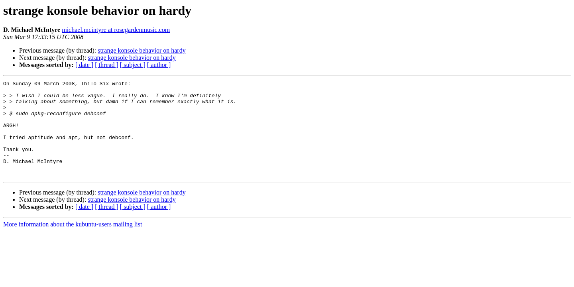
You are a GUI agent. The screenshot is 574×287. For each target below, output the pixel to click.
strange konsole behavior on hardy (141, 50)
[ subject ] (132, 64)
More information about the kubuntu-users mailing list (72, 243)
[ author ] (159, 64)
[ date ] (84, 64)
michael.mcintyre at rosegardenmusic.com (116, 29)
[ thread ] (106, 64)
